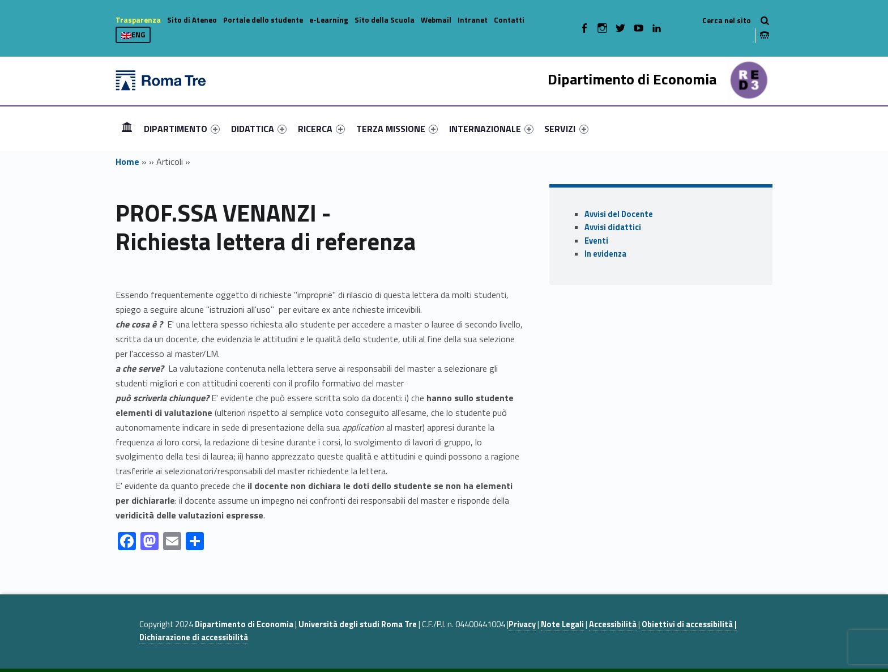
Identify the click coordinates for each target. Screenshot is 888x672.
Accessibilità (613, 624)
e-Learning (328, 19)
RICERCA (321, 128)
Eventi (596, 241)
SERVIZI (566, 128)
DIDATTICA (259, 128)
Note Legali (562, 624)
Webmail (436, 19)
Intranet (473, 19)
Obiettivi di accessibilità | (689, 624)
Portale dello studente (263, 19)
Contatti (509, 19)
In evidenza (605, 254)
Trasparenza (138, 19)
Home (127, 128)
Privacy (522, 624)
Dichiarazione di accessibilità (193, 637)
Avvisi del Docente (618, 214)
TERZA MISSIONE (397, 128)
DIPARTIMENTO (182, 128)
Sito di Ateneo (192, 19)
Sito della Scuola (385, 19)
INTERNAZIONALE (491, 128)
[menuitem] (127, 128)
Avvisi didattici (612, 227)
